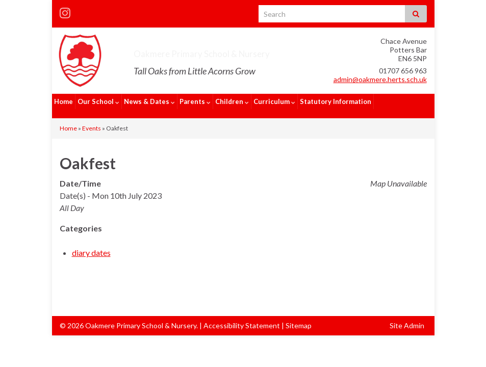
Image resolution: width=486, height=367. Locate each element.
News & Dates (149, 101)
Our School (98, 101)
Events (91, 119)
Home (63, 101)
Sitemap (299, 316)
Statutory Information (335, 101)
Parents (195, 101)
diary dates (91, 243)
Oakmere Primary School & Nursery (245, 51)
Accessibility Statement (241, 316)
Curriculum (274, 101)
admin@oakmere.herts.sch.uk (380, 79)
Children (232, 101)
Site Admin (407, 316)
